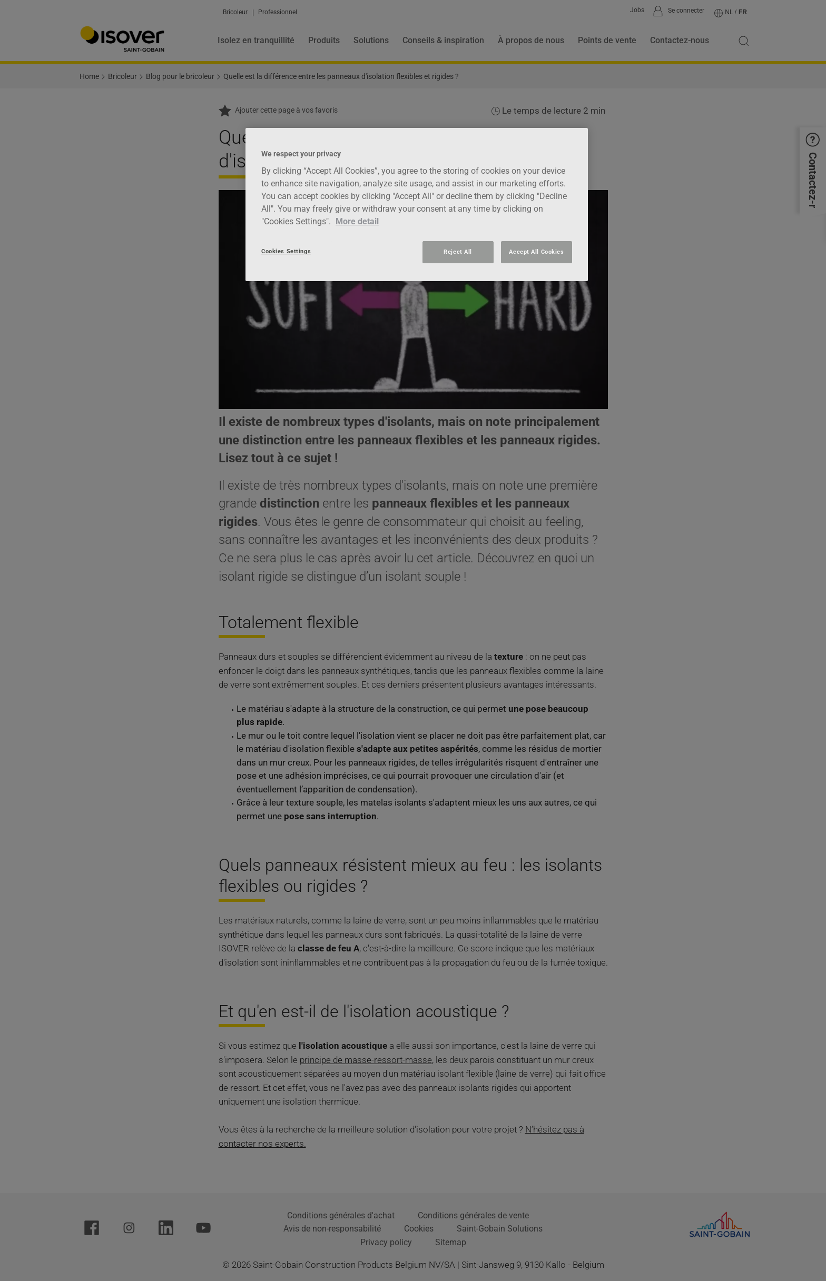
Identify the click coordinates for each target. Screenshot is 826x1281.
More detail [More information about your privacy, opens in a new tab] (357, 221)
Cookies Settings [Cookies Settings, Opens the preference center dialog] (286, 251)
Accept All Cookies (536, 251)
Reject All (458, 251)
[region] (416, 204)
